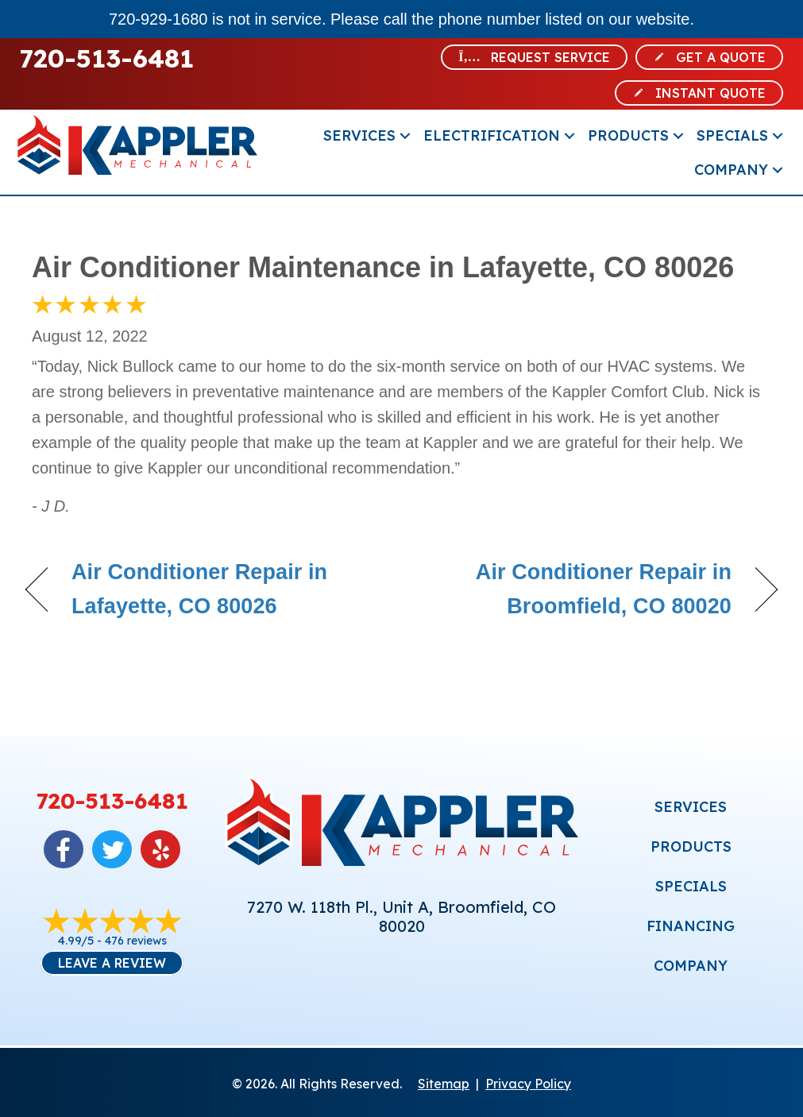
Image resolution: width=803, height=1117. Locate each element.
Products (628, 135)
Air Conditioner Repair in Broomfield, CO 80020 (577, 589)
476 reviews (136, 940)
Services (359, 135)
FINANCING (691, 926)
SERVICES (690, 807)
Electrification (491, 135)
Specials (732, 135)
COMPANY (691, 966)
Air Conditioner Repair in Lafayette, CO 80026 (199, 589)
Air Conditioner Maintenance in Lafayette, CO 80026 (383, 267)
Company (731, 169)
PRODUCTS (691, 846)
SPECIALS (691, 886)
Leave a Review (112, 963)
